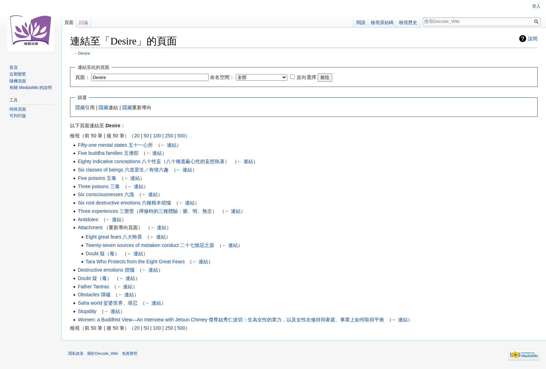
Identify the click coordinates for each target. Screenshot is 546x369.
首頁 (13, 67)
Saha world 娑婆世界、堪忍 (108, 303)
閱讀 (360, 22)
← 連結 (169, 145)
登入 (536, 6)
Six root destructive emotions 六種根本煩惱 (124, 203)
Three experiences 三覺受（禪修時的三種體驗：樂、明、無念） (147, 211)
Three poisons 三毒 (99, 186)
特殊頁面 (17, 109)
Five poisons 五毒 (97, 178)
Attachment (90, 227)
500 (181, 135)
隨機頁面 (17, 81)
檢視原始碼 (382, 22)
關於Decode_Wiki (102, 353)
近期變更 (17, 74)
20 (137, 135)
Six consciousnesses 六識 (106, 194)
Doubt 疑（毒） (102, 253)
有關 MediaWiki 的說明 (30, 87)
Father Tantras (93, 286)
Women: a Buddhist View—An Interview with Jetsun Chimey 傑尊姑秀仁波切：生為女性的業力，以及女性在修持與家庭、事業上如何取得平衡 (231, 319)
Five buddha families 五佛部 (108, 153)
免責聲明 (129, 353)
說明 (533, 38)
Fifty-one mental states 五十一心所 (115, 145)
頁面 (68, 22)
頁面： (82, 77)
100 (157, 135)
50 (146, 135)
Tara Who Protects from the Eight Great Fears (135, 261)
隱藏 (80, 107)
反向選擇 (306, 77)
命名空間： (222, 77)
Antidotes (88, 219)
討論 (83, 22)
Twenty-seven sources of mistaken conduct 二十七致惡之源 (150, 245)
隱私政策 (76, 353)
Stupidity (87, 311)
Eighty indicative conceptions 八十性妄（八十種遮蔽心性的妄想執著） (153, 161)
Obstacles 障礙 (94, 294)
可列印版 (17, 115)
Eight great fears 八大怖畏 (114, 237)
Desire (84, 53)
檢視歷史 (408, 22)
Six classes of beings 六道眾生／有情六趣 (123, 170)
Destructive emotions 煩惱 (106, 270)
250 (169, 135)
